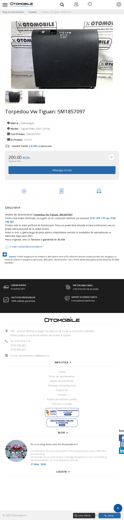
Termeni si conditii (62, 403)
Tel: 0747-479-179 (20, 341)
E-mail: (14, 246)
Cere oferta (84, 515)
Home (62, 371)
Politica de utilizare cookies (62, 399)
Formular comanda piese (62, 385)
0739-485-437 (18, 349)
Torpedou (32, 12)
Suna (109, 515)
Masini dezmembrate (62, 381)
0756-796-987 (18, 345)
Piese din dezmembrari (13, 12)
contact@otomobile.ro (30, 246)
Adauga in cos (62, 170)
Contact (62, 394)
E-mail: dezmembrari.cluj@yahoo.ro (30, 355)
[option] (16, 97)
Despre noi (62, 390)
